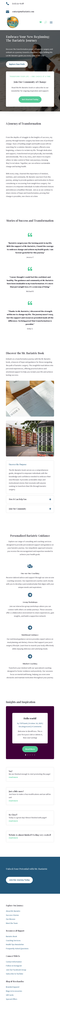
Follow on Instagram (14, 965)
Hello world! (30, 719)
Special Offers (11, 999)
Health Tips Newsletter (15, 944)
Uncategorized (24, 727)
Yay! (10, 771)
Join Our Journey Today (19, 880)
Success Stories (12, 915)
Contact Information (14, 962)
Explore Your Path (17, 64)
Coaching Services (13, 940)
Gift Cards (10, 995)
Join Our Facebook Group (16, 970)
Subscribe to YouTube (14, 974)
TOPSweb (23, 724)
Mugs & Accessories (14, 991)
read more (13, 777)
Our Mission (10, 919)
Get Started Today (30, 99)
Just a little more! (16, 791)
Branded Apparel (12, 987)
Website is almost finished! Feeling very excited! (30, 835)
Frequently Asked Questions (17, 948)
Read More (30, 750)
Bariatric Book (11, 936)
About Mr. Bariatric (13, 911)
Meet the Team (12, 923)
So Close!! (13, 814)
